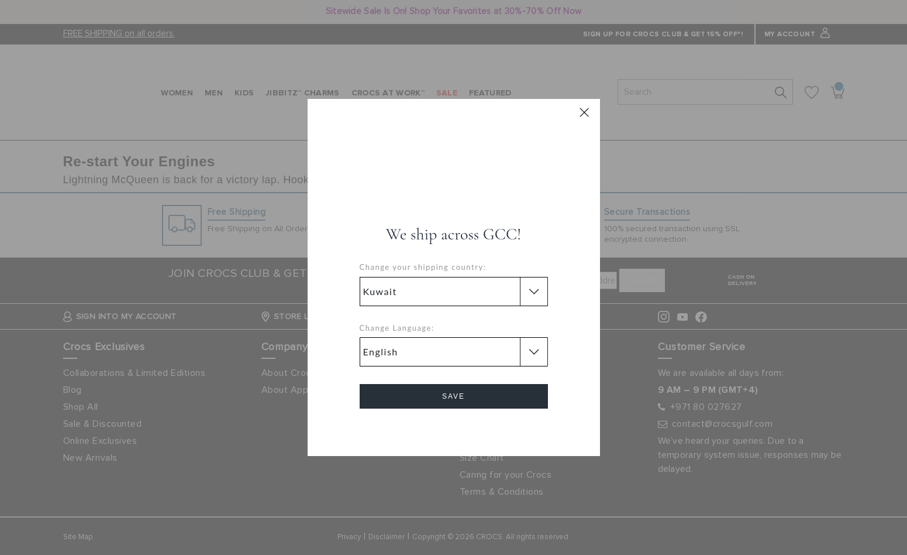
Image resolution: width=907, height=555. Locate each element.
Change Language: (397, 328)
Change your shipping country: (423, 267)
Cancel (453, 429)
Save (453, 396)
